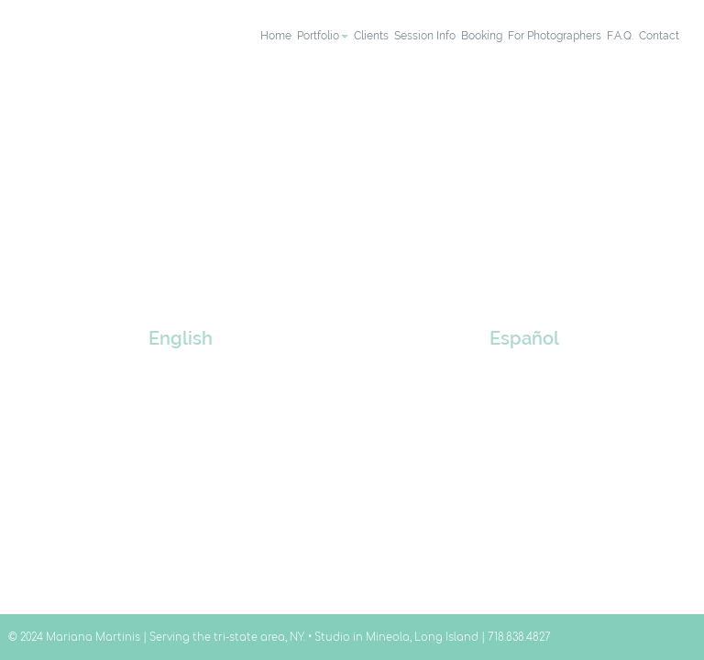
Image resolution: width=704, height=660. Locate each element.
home (276, 35)
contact (659, 35)
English (180, 338)
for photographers (554, 35)
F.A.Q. (620, 35)
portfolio (322, 35)
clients (371, 35)
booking (481, 35)
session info (425, 35)
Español (524, 338)
